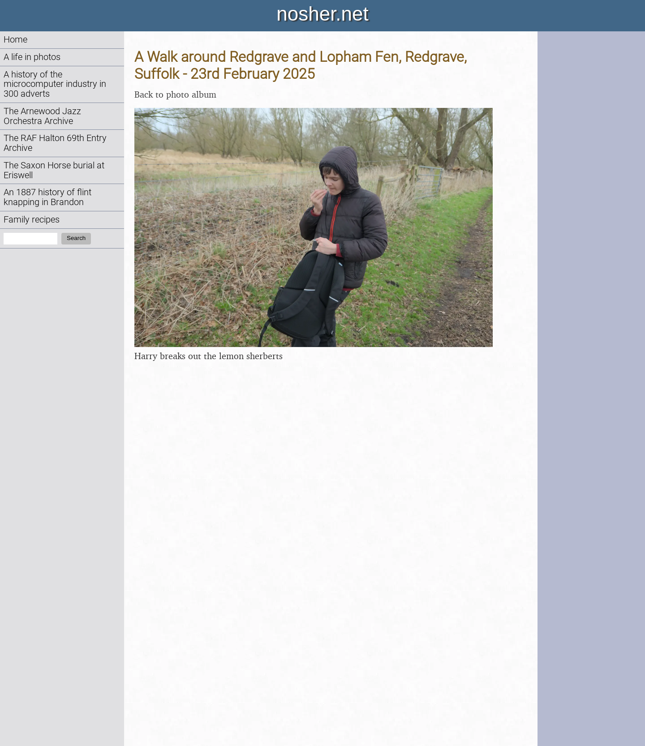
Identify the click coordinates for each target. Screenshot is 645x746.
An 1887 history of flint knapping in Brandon (47, 197)
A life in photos (32, 57)
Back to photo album (175, 94)
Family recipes (32, 219)
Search (76, 238)
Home (15, 39)
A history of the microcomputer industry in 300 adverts (55, 84)
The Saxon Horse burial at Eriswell (54, 170)
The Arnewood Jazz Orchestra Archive (42, 116)
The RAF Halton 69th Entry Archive (55, 143)
